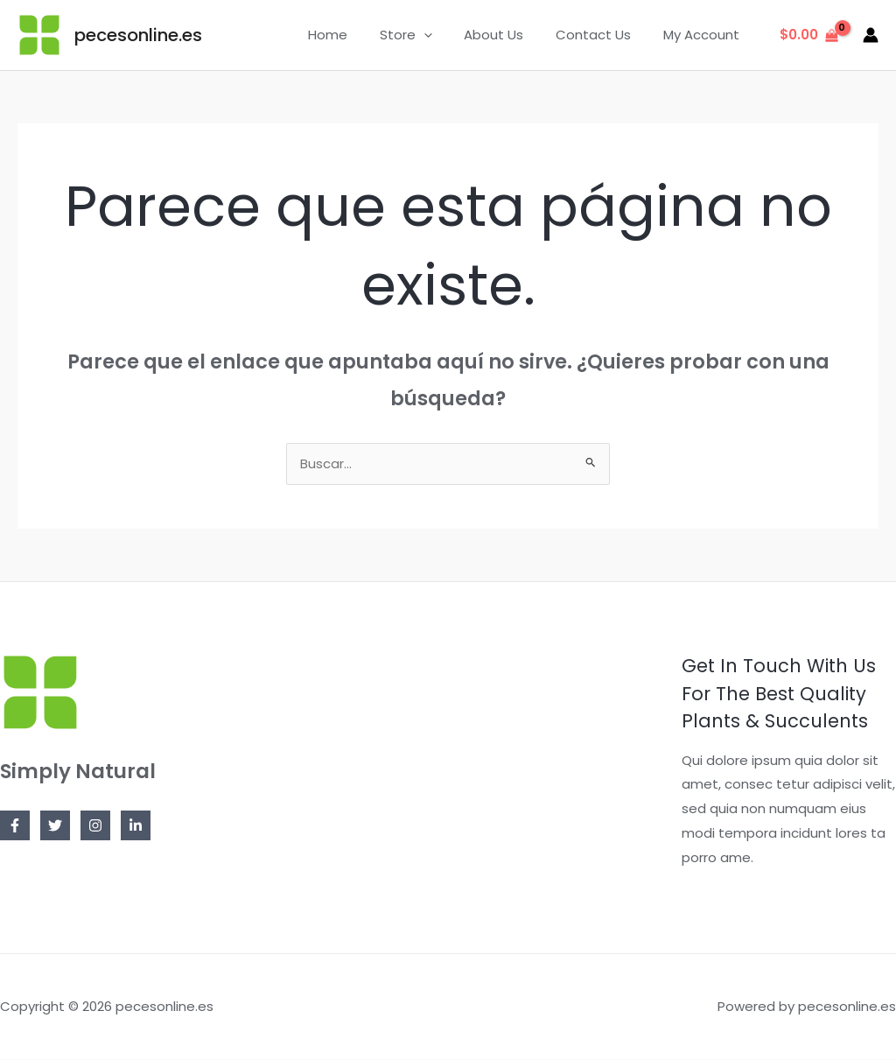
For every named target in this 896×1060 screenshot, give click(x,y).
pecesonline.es (138, 35)
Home (354, 34)
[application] (444, 35)
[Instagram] (95, 826)
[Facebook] (15, 826)
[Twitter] (55, 826)
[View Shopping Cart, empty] (809, 35)
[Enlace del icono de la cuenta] (870, 35)
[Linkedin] (135, 826)
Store (426, 35)
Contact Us (602, 34)
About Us (508, 34)
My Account (704, 34)
